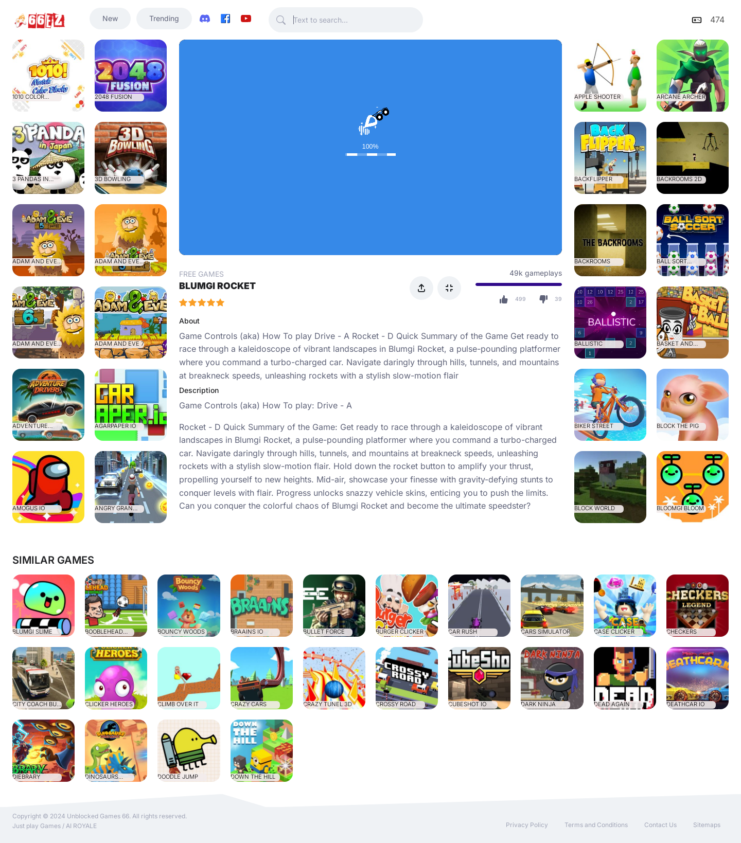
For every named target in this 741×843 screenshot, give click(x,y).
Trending (164, 18)
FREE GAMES (201, 274)
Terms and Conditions (596, 825)
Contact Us (660, 825)
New (110, 18)
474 (717, 19)
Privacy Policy (527, 825)
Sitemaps (706, 825)
